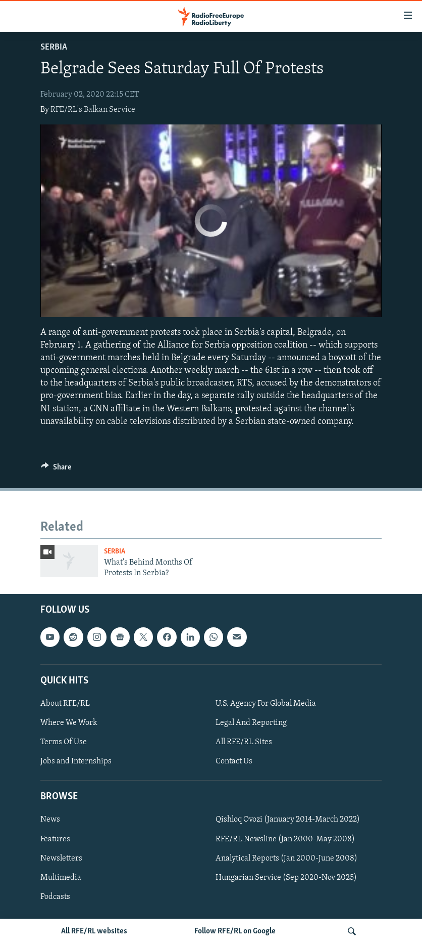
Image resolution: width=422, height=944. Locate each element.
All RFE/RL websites (94, 931)
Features (55, 839)
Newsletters (61, 858)
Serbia (53, 47)
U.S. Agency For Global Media (266, 704)
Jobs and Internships (76, 761)
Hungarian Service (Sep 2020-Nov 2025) (286, 878)
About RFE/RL (65, 704)
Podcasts (55, 897)
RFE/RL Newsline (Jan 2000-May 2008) (285, 839)
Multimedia (60, 878)
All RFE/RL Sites (244, 742)
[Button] (56, 469)
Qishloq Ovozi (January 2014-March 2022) (288, 820)
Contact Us (234, 761)
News (50, 820)
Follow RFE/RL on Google (235, 931)
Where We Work (68, 723)
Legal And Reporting (251, 723)
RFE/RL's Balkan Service (92, 110)
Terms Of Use (63, 742)
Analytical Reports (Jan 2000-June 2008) (286, 858)
